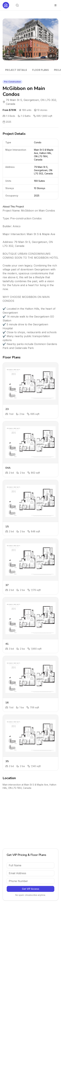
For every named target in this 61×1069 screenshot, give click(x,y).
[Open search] (17, 5)
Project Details (16, 70)
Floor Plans (40, 70)
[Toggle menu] (55, 5)
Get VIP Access (30, 888)
